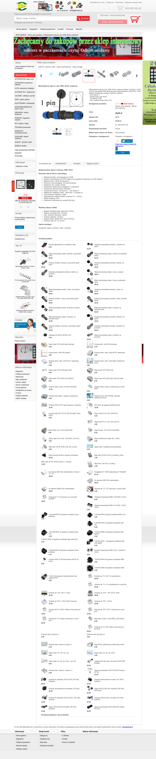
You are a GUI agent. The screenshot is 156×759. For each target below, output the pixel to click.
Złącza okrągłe (78, 67)
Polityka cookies (21, 749)
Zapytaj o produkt (93, 163)
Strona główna (21, 735)
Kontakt (64, 739)
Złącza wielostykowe (64, 67)
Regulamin (19, 371)
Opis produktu (120, 132)
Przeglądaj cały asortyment (24, 23)
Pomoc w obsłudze (68, 742)
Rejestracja (19, 377)
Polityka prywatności (23, 374)
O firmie (18, 393)
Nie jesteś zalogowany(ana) (23, 58)
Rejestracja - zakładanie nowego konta (128, 2)
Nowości (18, 153)
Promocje (38, 23)
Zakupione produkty (46, 746)
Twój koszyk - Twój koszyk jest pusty (112, 15)
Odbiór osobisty (21, 398)
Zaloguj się (110, 2)
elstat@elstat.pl (127, 727)
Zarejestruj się (20, 239)
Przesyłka (76, 163)
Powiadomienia (61, 163)
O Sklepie (65, 735)
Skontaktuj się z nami (97, 2)
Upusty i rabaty (21, 382)
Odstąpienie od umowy (23, 390)
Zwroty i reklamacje (22, 385)
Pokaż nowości (20, 341)
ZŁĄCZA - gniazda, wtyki (46, 67)
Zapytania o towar (22, 166)
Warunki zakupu (21, 746)
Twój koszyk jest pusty (135, 58)
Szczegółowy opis (45, 163)
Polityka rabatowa (22, 396)
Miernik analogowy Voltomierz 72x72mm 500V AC (25, 201)
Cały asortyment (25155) (25, 150)
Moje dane (43, 742)
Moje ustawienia (21, 379)
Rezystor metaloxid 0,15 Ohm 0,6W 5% (25, 252)
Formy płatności (21, 388)
